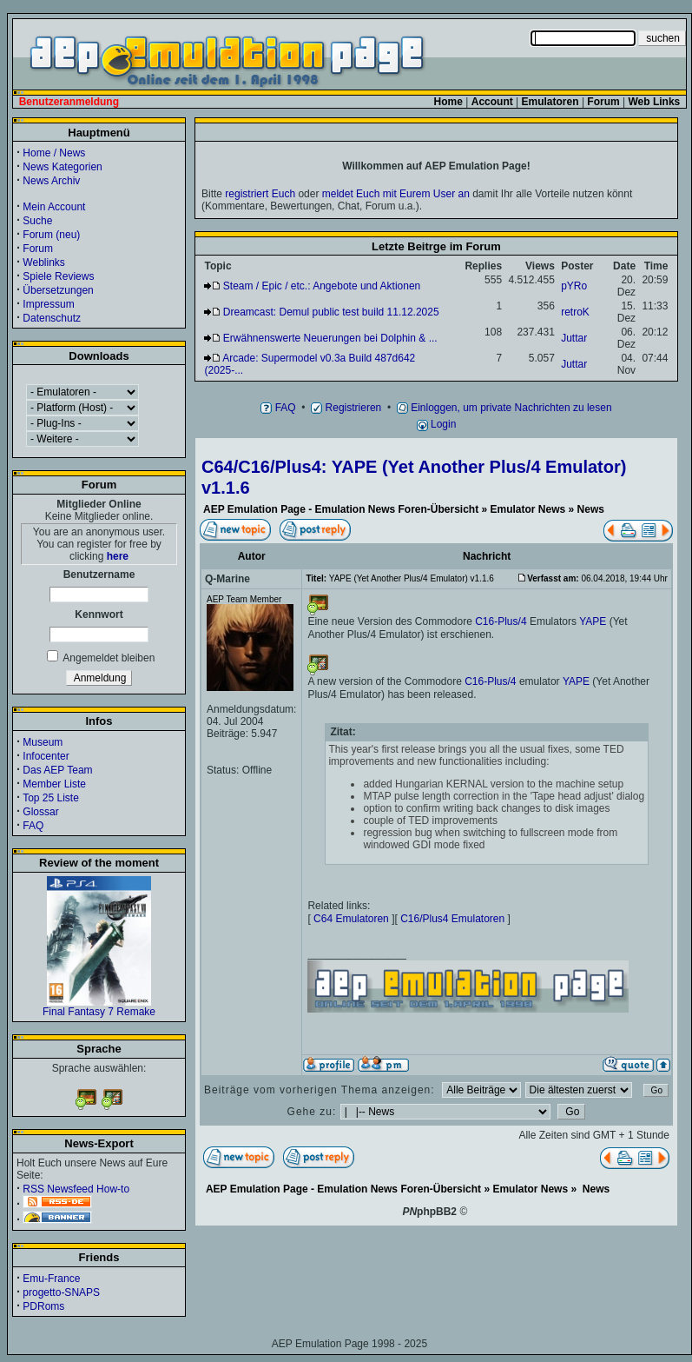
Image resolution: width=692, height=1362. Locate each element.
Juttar (574, 338)
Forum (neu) (51, 235)
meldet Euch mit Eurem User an (396, 194)
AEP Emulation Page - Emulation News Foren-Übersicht (340, 509)
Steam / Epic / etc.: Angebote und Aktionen (321, 286)
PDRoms (43, 1306)
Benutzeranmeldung (69, 102)
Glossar (40, 812)
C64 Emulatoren (351, 919)
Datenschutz (52, 318)
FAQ (33, 826)
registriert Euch (260, 194)
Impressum (48, 304)
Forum (38, 249)
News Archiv (51, 181)
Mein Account (54, 207)
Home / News (54, 153)
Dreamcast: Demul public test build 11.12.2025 (331, 312)
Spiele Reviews (58, 276)
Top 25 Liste (51, 798)
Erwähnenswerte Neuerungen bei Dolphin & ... (330, 338)
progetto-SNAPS (61, 1292)
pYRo (574, 286)
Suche (37, 221)
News (590, 509)
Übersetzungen (58, 290)
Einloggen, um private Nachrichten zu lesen (504, 408)
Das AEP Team (57, 770)
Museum (43, 742)
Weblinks (43, 262)
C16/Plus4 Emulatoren (452, 919)
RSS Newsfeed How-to (76, 1189)
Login (437, 424)
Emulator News (528, 509)
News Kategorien (62, 167)
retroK (575, 312)
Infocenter (46, 756)
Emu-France (51, 1278)
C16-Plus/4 (500, 621)
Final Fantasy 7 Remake (99, 1007)
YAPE (592, 621)
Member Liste (54, 784)
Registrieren (346, 408)
